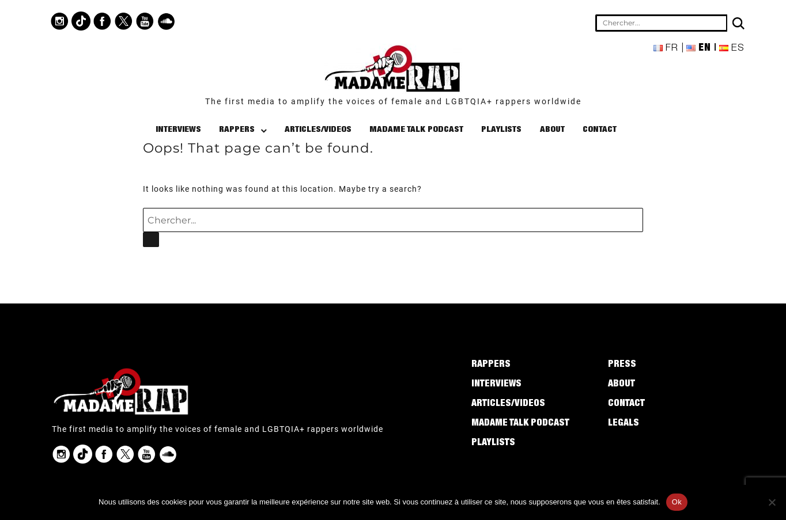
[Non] (771, 502)
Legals (623, 423)
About (552, 130)
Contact (600, 130)
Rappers (237, 130)
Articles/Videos (318, 130)
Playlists (501, 130)
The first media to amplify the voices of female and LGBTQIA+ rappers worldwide (393, 101)
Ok (677, 502)
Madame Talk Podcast (416, 130)
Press (622, 365)
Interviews (178, 130)
